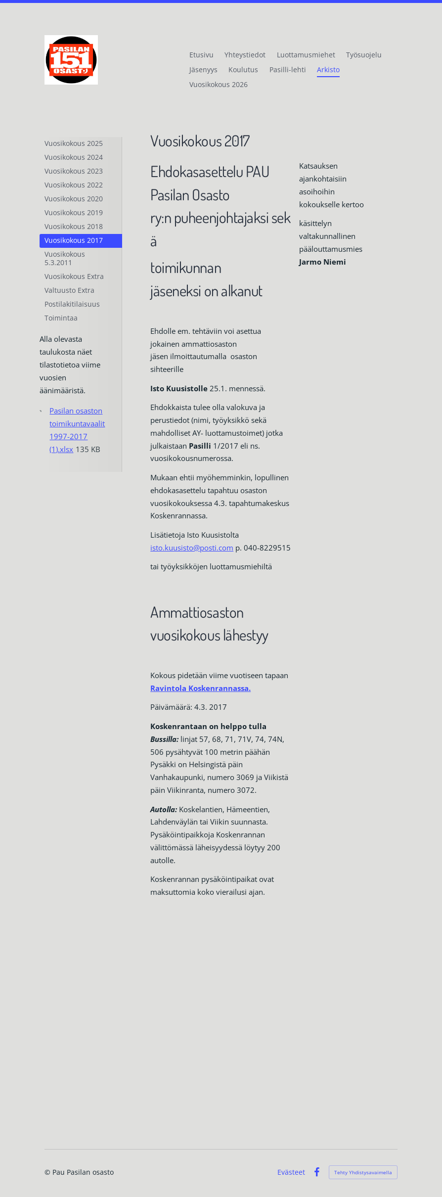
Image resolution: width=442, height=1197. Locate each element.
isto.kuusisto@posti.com (191, 547)
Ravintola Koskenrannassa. (200, 688)
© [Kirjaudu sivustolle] (48, 1172)
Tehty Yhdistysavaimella (363, 1172)
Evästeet (291, 1172)
